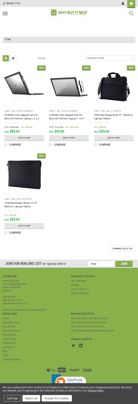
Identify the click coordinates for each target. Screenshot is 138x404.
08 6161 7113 (11, 3)
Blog (5, 351)
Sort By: (42, 58)
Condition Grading (11, 359)
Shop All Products (11, 322)
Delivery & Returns (80, 293)
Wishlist (75, 285)
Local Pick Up (9, 339)
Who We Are (9, 326)
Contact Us (8, 347)
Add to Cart (24, 137)
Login (73, 289)
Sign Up (83, 289)
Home (6, 318)
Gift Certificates (78, 281)
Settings (12, 398)
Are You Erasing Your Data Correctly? (89, 318)
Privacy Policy (9, 335)
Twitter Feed (9, 343)
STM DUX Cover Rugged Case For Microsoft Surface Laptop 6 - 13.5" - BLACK (67, 118)
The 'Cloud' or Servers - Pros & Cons (88, 322)
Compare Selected (122, 248)
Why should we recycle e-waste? (87, 326)
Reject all (31, 398)
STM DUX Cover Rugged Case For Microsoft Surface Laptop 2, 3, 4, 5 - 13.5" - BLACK (22, 118)
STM (6, 111)
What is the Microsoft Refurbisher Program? (92, 330)
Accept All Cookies (57, 398)
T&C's (5, 355)
